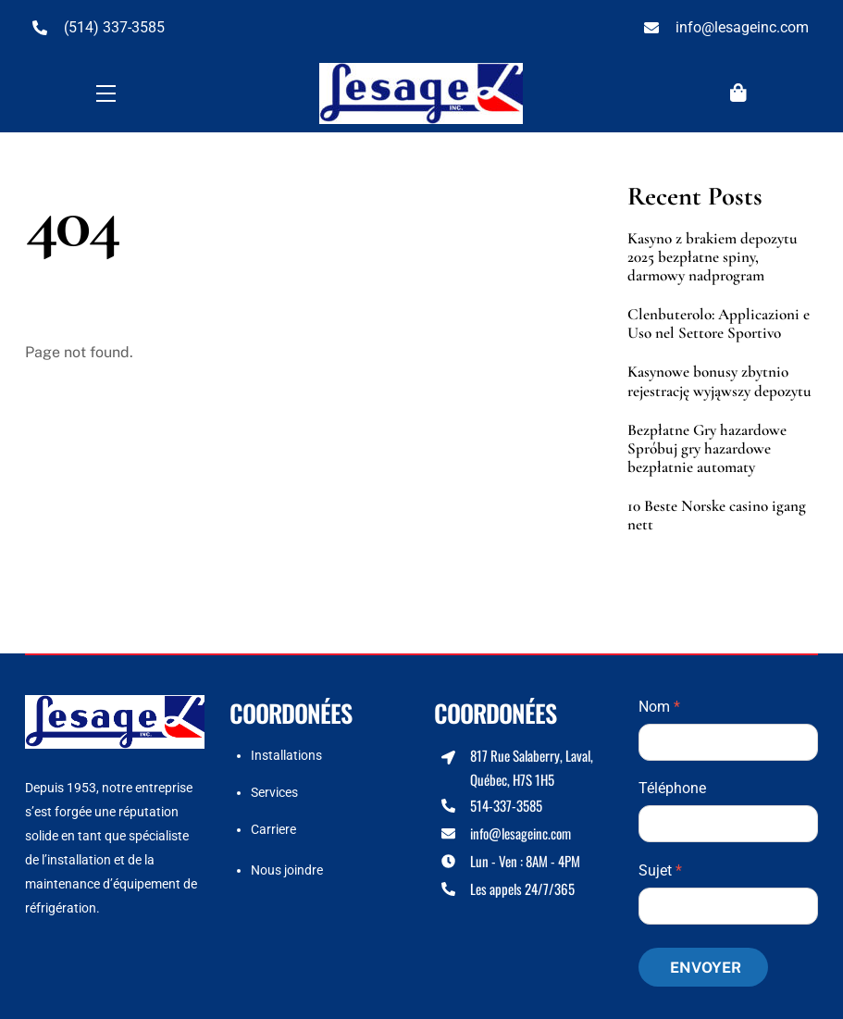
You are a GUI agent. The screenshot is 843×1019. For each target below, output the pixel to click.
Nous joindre (287, 870)
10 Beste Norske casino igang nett (716, 515)
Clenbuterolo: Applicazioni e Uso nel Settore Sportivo (718, 323)
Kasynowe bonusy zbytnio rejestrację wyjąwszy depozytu (719, 381)
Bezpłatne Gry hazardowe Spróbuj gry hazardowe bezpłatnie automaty (707, 449)
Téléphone (672, 788)
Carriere (273, 829)
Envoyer (705, 967)
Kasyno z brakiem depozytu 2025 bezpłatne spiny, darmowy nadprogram (712, 257)
